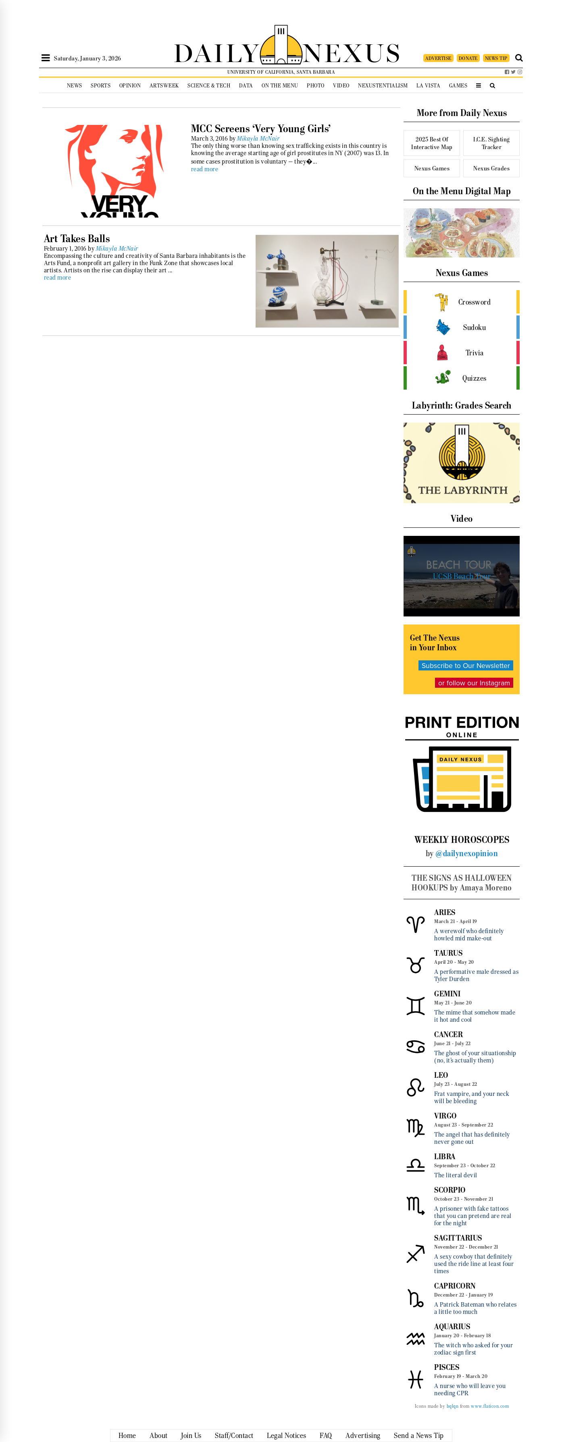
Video (341, 86)
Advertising (363, 1436)
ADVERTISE (438, 58)
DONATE (468, 58)
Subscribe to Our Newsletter (466, 665)
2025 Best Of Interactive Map (432, 143)
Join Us (191, 1436)
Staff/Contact (234, 1436)
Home (127, 1436)
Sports (100, 86)
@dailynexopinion (466, 853)
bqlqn (453, 1406)
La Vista (428, 86)
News (74, 86)
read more (205, 169)
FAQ (326, 1436)
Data (246, 86)
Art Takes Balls (77, 238)
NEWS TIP (496, 58)
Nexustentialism (383, 86)
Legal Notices (286, 1436)
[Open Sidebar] (45, 58)
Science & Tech (208, 86)
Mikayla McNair (258, 138)
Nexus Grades (491, 168)
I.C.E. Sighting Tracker (491, 143)
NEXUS (352, 51)
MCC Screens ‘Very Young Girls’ (261, 128)
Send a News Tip (419, 1436)
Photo (316, 86)
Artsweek (164, 86)
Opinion (130, 86)
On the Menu (280, 86)
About (159, 1436)
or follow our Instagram (474, 683)
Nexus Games (432, 168)
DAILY (216, 51)
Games (458, 86)
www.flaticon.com (490, 1406)
